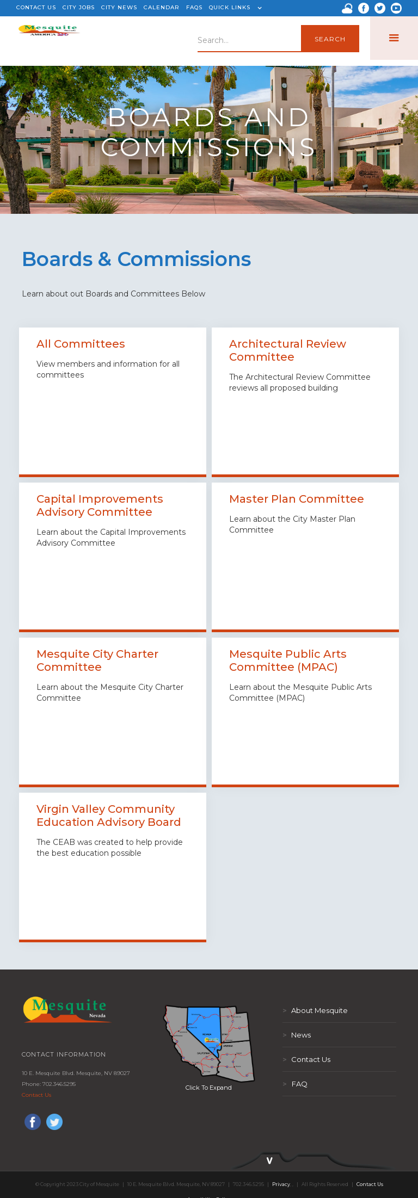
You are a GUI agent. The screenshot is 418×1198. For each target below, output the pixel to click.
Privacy (281, 1184)
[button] (234, 8)
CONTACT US (36, 7)
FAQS (194, 7)
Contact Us (36, 1094)
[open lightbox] (209, 1043)
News (296, 1034)
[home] (49, 38)
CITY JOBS (79, 7)
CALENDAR (162, 7)
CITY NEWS (119, 7)
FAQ (295, 1083)
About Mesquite (315, 1010)
